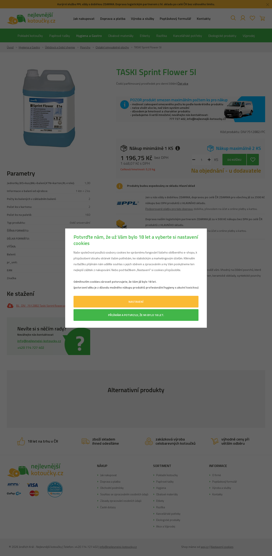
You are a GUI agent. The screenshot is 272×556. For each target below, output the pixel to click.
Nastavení (136, 301)
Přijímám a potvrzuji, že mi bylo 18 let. (136, 315)
